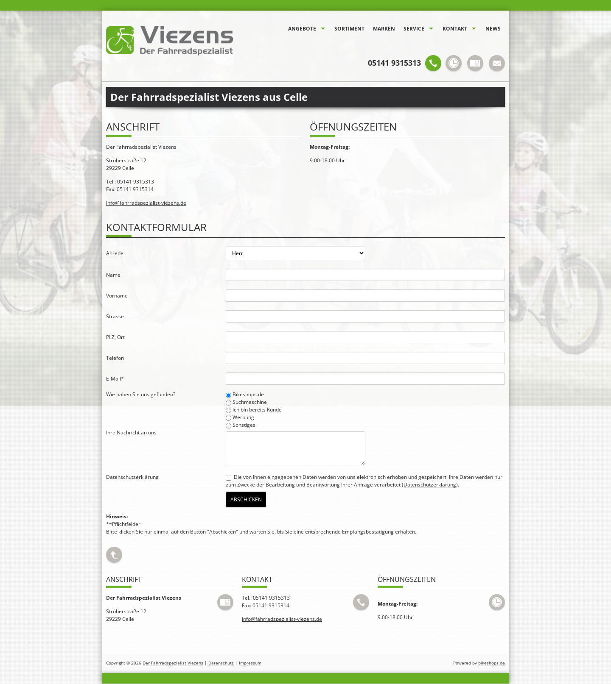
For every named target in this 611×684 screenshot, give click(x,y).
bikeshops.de (491, 663)
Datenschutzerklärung (430, 484)
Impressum (250, 663)
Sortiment (349, 28)
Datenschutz (221, 663)
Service (414, 28)
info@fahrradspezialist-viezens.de (146, 202)
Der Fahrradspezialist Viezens (173, 663)
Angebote (302, 28)
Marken (384, 28)
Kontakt (455, 28)
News (493, 28)
